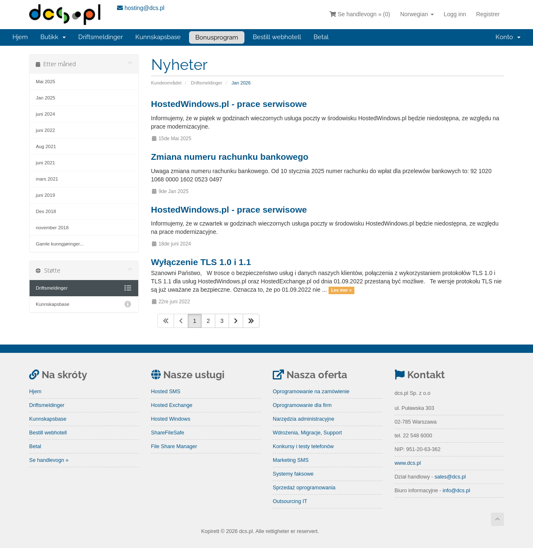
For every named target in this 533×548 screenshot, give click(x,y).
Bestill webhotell (277, 37)
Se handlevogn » (49, 460)
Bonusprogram (216, 37)
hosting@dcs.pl (140, 8)
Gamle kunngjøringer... (60, 243)
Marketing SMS (291, 460)
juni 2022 (45, 130)
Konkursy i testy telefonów (303, 446)
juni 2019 (45, 195)
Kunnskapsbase (158, 37)
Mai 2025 (45, 81)
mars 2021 (47, 178)
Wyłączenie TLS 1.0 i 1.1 (201, 262)
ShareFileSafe (167, 433)
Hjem (20, 37)
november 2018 (52, 227)
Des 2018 (46, 211)
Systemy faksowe (293, 474)
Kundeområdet (166, 82)
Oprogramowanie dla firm (302, 405)
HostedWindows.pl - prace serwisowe (229, 104)
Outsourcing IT (290, 501)
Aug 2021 (46, 146)
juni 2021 (45, 162)
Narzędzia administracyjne (303, 419)
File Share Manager (174, 446)
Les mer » (341, 290)
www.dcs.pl (408, 463)
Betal (321, 37)
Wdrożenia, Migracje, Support (307, 433)
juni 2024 (45, 114)
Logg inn (455, 14)
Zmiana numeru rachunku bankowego (230, 156)
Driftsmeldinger (100, 37)
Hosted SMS (166, 391)
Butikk (53, 37)
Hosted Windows (171, 419)
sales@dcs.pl (450, 477)
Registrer (488, 14)
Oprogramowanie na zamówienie (311, 391)
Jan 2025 (45, 97)
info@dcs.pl (456, 490)
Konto (508, 37)
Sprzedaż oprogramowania (304, 488)
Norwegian (417, 14)
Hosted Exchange (171, 405)
